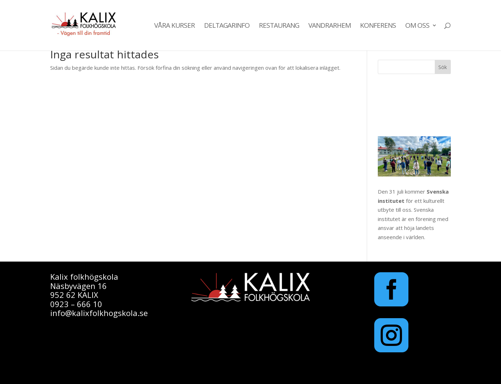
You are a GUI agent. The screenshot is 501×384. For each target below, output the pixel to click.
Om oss (417, 26)
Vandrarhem (329, 26)
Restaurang (279, 26)
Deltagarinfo (227, 26)
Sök (442, 67)
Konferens (378, 26)
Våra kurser (174, 26)
